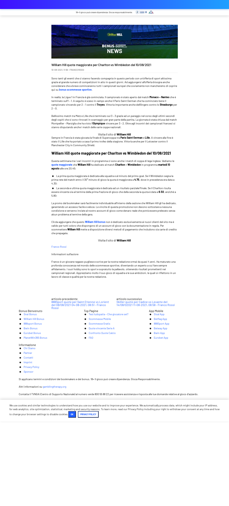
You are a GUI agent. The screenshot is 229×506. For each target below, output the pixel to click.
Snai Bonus (26, 394)
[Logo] (114, 470)
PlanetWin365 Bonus (32, 424)
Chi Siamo (69, 443)
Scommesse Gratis (96, 406)
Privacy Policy (140, 443)
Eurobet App (157, 424)
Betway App (156, 412)
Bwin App (155, 418)
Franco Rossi (86, 265)
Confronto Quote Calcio (99, 418)
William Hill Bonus (30, 400)
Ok (101, 499)
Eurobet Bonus (29, 418)
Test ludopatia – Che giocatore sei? (106, 394)
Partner (87, 443)
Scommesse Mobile (96, 400)
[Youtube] (114, 456)
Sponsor (160, 443)
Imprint (120, 443)
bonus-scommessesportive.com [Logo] (37, 4)
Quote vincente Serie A (99, 412)
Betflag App (156, 400)
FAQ (86, 424)
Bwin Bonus (26, 412)
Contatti (103, 443)
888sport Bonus (29, 406)
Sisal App (155, 394)
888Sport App (158, 406)
